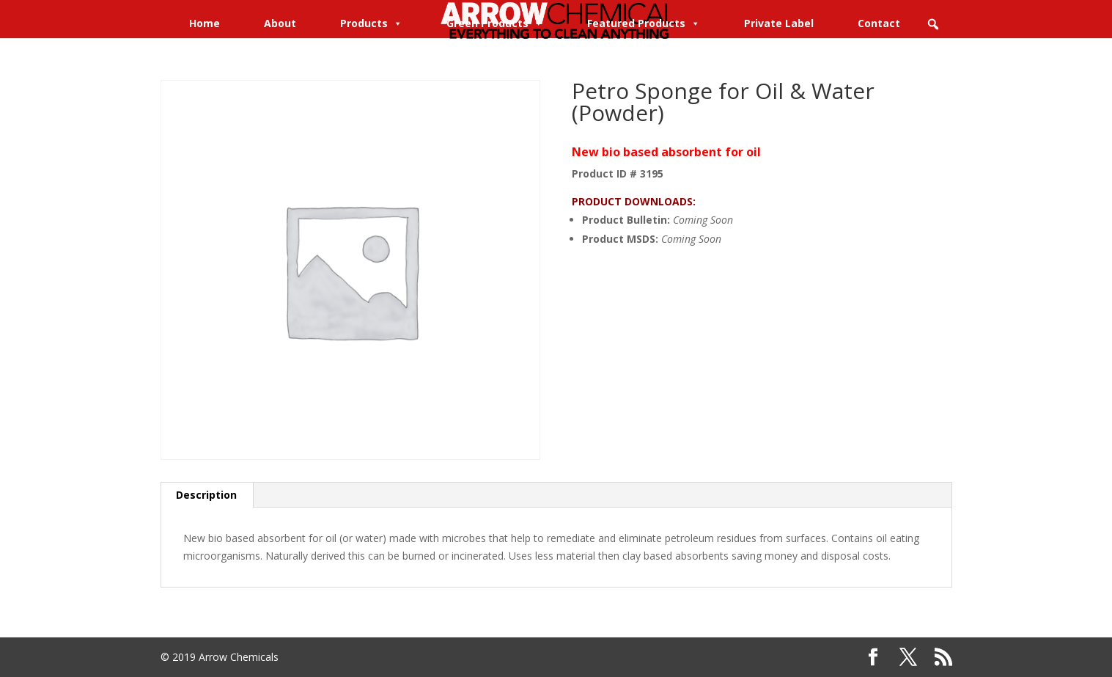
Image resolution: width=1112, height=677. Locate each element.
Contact (879, 23)
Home (204, 23)
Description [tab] (206, 495)
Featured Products (643, 23)
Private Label (779, 23)
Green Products (494, 23)
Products (371, 23)
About (280, 23)
